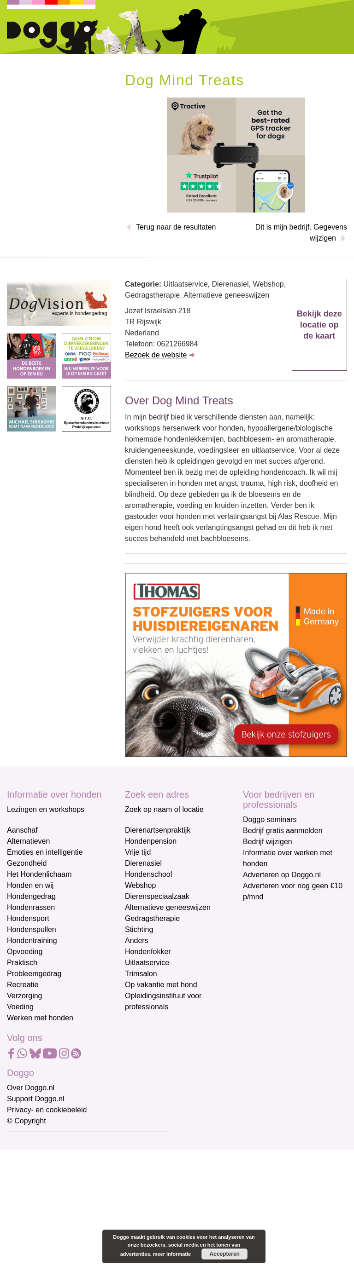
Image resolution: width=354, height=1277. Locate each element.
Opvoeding (24, 951)
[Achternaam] (72, 1218)
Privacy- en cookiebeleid (47, 1110)
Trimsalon (141, 974)
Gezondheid (27, 863)
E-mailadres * (30, 1143)
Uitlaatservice (147, 962)
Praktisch (22, 962)
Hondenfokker (148, 951)
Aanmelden (72, 1242)
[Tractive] (236, 154)
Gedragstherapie (152, 918)
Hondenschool (148, 874)
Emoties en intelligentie (45, 852)
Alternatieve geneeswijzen (168, 907)
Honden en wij (30, 885)
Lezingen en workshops (45, 809)
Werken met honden (40, 1018)
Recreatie (22, 985)
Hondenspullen (31, 929)
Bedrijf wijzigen (267, 842)
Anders (136, 940)
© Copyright (26, 1121)
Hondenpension (151, 841)
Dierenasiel (143, 863)
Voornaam (24, 1173)
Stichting (139, 929)
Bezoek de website (156, 355)
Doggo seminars (270, 819)
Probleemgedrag (34, 974)
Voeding (20, 1007)
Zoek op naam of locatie (164, 809)
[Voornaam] (72, 1187)
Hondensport (28, 918)
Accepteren (225, 1254)
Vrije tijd (138, 852)
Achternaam (27, 1203)
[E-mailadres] (72, 1157)
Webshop (140, 885)
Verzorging (24, 996)
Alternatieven (28, 841)
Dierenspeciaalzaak (157, 896)
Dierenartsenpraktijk (157, 830)
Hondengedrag (31, 896)
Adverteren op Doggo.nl (282, 875)
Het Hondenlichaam (39, 874)
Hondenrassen (31, 907)
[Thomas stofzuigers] (236, 664)
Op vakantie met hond (161, 985)
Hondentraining (32, 940)
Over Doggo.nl (30, 1088)
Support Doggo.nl (36, 1099)
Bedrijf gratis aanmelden (283, 830)
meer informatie (172, 1254)
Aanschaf (22, 830)
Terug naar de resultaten (176, 227)
